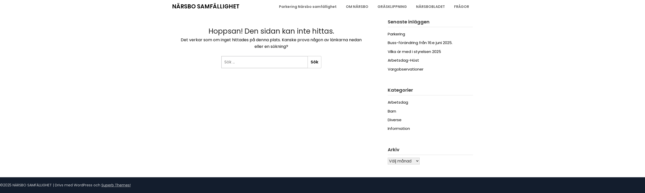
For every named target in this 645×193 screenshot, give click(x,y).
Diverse (394, 119)
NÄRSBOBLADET (430, 6)
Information (399, 128)
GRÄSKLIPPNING (392, 6)
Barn (392, 111)
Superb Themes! (116, 185)
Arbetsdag (398, 102)
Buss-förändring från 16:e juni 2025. (420, 42)
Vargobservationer (405, 69)
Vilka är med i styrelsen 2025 (414, 51)
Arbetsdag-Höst (403, 60)
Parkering (396, 34)
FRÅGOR (461, 6)
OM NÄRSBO (357, 6)
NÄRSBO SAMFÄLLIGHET (205, 6)
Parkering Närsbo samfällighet (308, 6)
